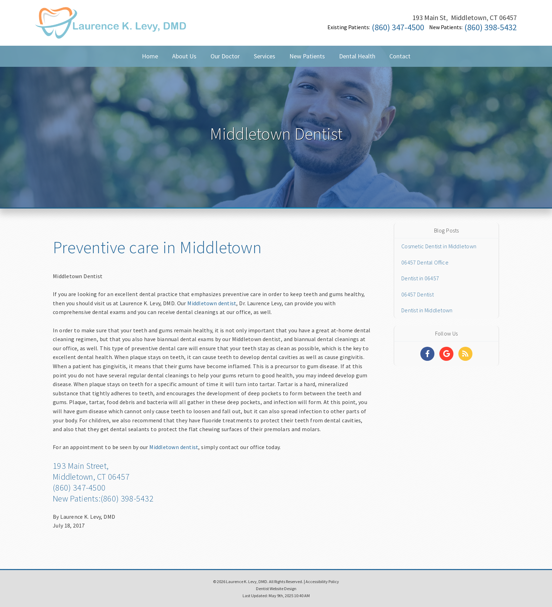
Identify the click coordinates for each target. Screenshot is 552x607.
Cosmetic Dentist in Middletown (438, 246)
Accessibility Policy (322, 581)
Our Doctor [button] (225, 56)
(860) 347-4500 (79, 487)
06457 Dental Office (424, 262)
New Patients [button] (307, 56)
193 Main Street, (80, 465)
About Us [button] (184, 56)
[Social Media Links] (427, 354)
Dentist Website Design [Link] (276, 588)
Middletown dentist (211, 303)
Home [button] (150, 56)
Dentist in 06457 (420, 278)
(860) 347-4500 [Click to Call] (398, 27)
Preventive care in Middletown (157, 247)
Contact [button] (399, 56)
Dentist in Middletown (426, 310)
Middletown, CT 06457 (91, 476)
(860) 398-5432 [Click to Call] (490, 27)
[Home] (111, 30)
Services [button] (264, 56)
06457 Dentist (417, 294)
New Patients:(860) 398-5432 (103, 498)
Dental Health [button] (357, 56)
